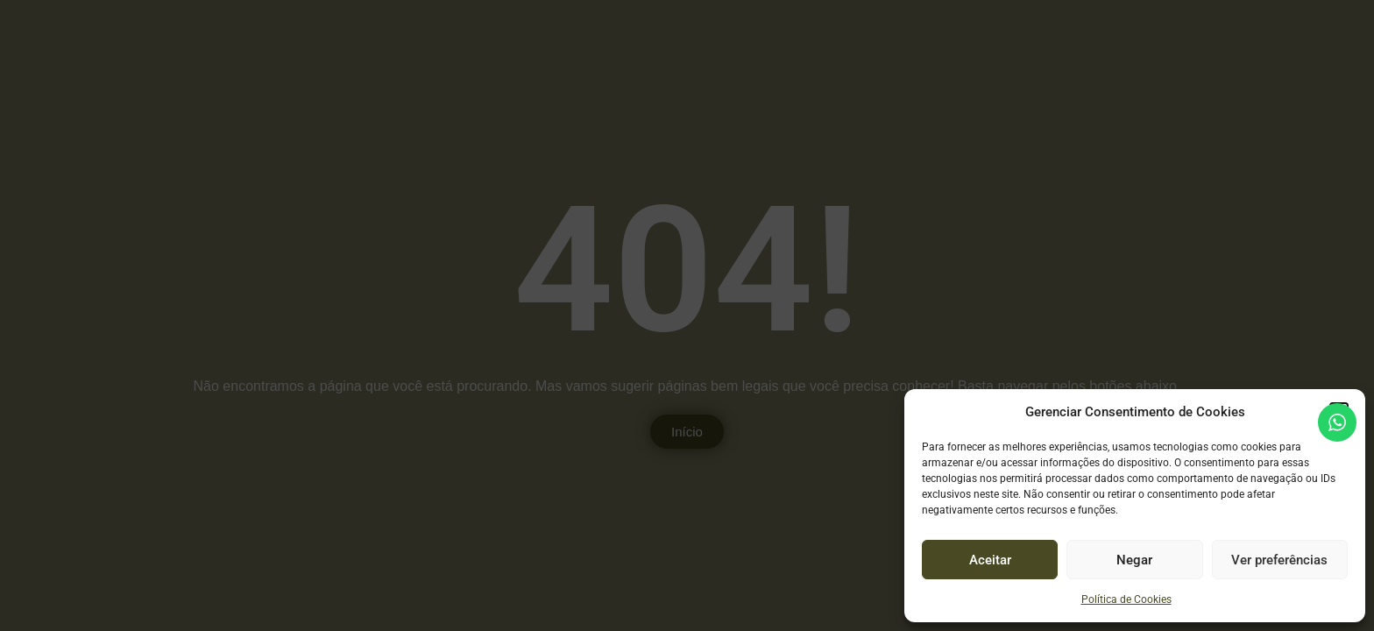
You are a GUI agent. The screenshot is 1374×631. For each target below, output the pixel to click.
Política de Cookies (1126, 599)
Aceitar (990, 560)
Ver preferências (1279, 560)
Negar (1134, 560)
